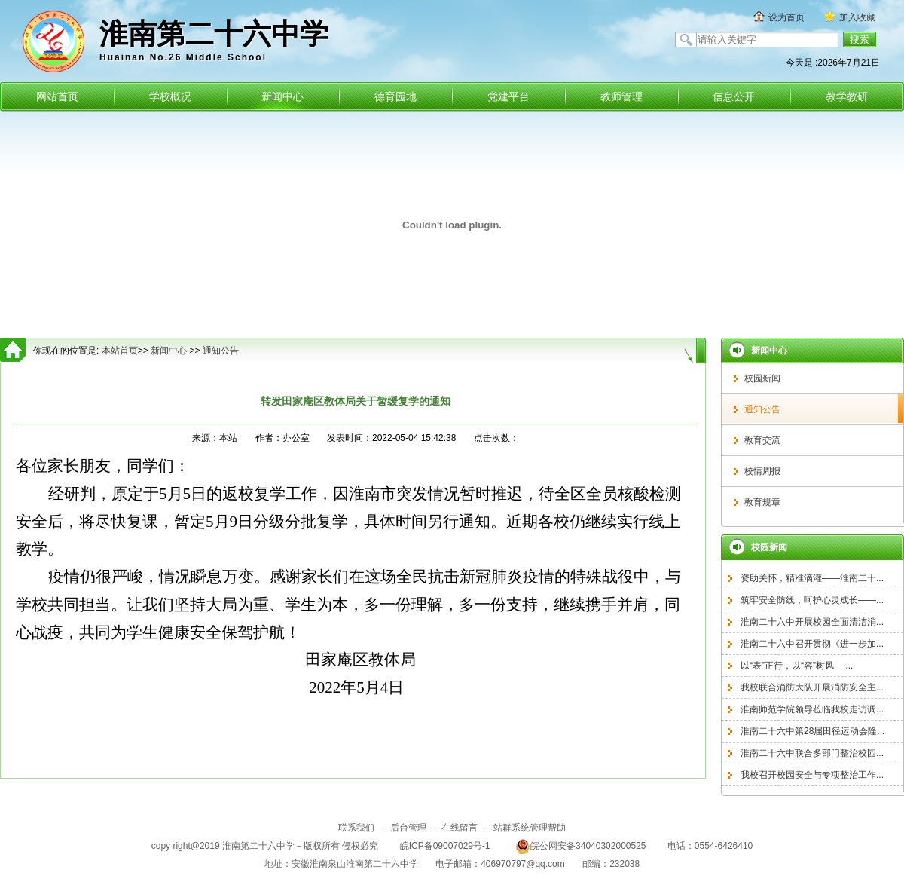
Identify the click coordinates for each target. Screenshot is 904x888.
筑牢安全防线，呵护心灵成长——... (812, 600)
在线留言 (459, 827)
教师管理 (621, 96)
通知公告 (762, 409)
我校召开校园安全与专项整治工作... (812, 775)
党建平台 (508, 96)
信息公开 (734, 96)
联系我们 (356, 827)
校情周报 (762, 471)
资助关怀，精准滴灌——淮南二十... (812, 578)
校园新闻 (762, 378)
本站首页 (120, 350)
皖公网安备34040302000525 (580, 846)
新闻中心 (282, 96)
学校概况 (170, 96)
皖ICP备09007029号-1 (445, 846)
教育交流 (762, 440)
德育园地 (395, 96)
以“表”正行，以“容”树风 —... (797, 665)
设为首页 (786, 17)
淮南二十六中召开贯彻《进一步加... (812, 643)
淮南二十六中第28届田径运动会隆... (812, 731)
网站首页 (57, 96)
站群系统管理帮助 (529, 827)
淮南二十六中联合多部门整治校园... (812, 753)
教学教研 (847, 96)
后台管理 (408, 827)
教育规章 (762, 502)
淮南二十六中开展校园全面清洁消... (812, 622)
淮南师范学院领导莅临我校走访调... (812, 709)
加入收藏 (857, 17)
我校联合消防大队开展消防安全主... (812, 687)
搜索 (859, 39)
